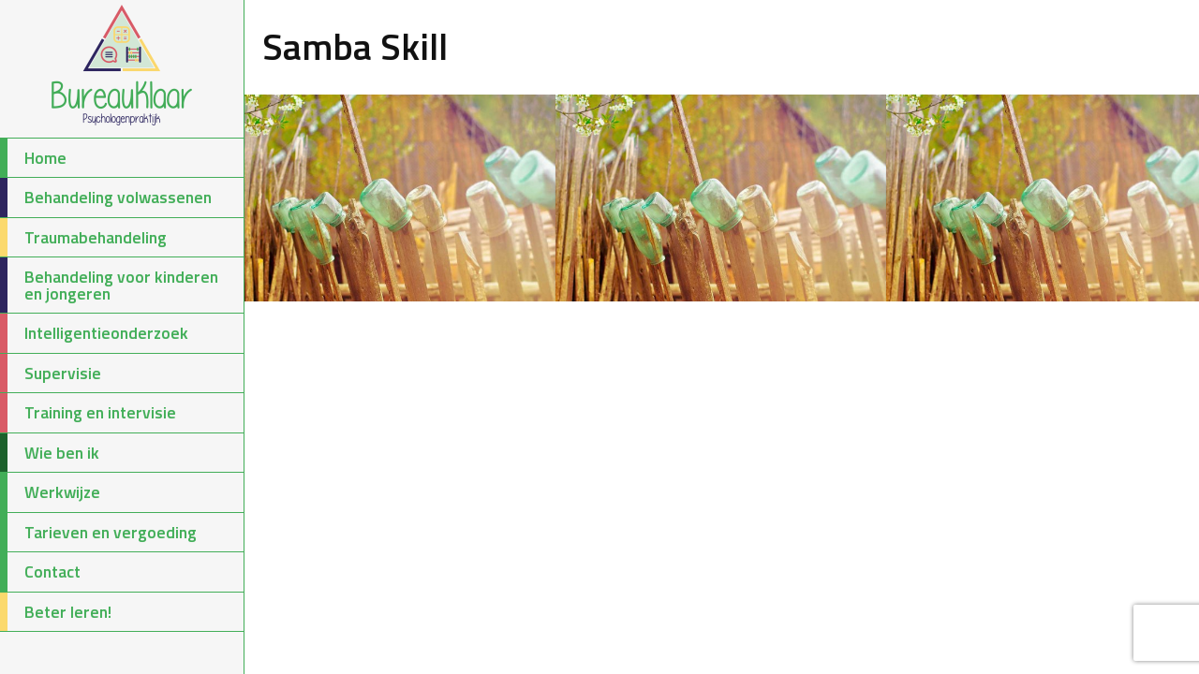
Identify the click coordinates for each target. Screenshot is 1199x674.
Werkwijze (50, 492)
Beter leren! (55, 612)
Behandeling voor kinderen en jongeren (109, 285)
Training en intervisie (88, 412)
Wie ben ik (49, 453)
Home (33, 158)
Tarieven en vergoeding (98, 532)
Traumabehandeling (83, 237)
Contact (40, 572)
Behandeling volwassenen (106, 197)
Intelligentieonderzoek (94, 333)
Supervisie (50, 373)
